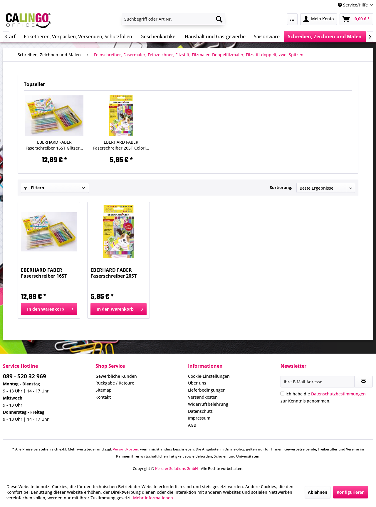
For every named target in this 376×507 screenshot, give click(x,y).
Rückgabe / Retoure (114, 383)
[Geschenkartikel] (158, 36)
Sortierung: (281, 187)
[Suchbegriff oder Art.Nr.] (173, 19)
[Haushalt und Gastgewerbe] (215, 36)
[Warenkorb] (356, 19)
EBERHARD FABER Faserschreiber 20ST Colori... (121, 145)
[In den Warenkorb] (49, 309)
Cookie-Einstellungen (209, 376)
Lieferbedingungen (207, 390)
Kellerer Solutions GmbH (176, 468)
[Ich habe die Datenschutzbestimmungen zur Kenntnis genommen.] (282, 393)
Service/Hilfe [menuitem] (353, 5)
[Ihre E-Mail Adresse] (318, 381)
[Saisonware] (267, 36)
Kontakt (103, 397)
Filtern (34, 187)
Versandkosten (203, 397)
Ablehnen (317, 492)
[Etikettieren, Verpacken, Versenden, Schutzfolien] (78, 36)
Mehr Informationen (153, 498)
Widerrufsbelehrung (208, 404)
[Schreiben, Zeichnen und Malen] (325, 36)
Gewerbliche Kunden (116, 376)
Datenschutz (200, 411)
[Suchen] (219, 19)
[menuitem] (173, 19)
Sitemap (103, 390)
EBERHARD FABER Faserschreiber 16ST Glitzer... (54, 145)
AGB (192, 425)
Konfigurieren (351, 492)
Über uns (197, 383)
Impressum (199, 418)
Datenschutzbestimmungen (338, 394)
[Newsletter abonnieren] (363, 381)
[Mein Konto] (318, 19)
